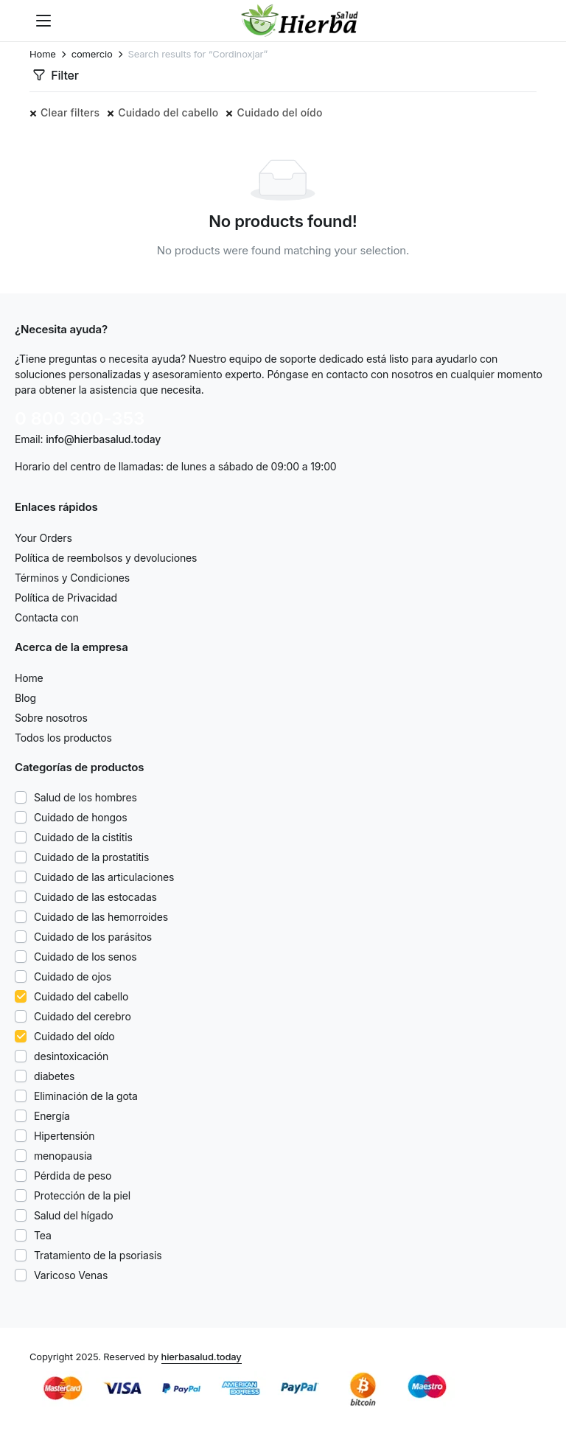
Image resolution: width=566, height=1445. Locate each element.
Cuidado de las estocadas (95, 897)
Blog (25, 698)
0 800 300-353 (79, 418)
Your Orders (43, 538)
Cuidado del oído (279, 112)
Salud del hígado (73, 1215)
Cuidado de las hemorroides (101, 916)
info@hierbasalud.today (103, 439)
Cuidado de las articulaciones (104, 877)
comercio (92, 54)
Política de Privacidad (66, 597)
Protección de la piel (82, 1195)
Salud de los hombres (85, 797)
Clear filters (70, 112)
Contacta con (47, 617)
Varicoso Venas (71, 1275)
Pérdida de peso (72, 1175)
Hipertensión (64, 1135)
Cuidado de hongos (80, 817)
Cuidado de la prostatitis (91, 857)
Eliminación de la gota (86, 1096)
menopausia (63, 1155)
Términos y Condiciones (72, 577)
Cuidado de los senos (85, 956)
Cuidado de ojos (72, 976)
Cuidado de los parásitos (93, 936)
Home (42, 54)
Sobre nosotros (51, 717)
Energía (52, 1116)
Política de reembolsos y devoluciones (106, 557)
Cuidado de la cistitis (83, 837)
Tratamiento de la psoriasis (97, 1255)
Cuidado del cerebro (82, 1016)
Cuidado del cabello (168, 112)
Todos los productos (63, 737)
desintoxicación (71, 1056)
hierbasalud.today (201, 1356)
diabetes (54, 1076)
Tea (43, 1235)
